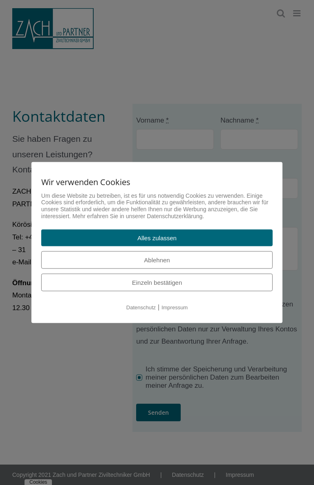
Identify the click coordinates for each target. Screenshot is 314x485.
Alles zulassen (157, 237)
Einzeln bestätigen (157, 282)
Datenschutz (141, 307)
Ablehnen (157, 259)
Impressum (174, 307)
